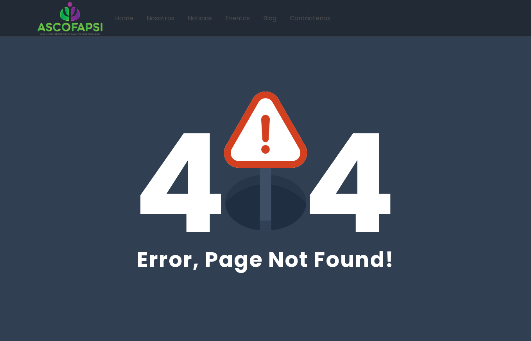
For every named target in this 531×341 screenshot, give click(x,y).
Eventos (237, 18)
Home (124, 18)
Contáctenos (310, 18)
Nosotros (160, 18)
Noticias (200, 18)
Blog (269, 18)
